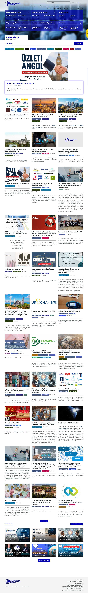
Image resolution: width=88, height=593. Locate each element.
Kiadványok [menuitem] (68, 6)
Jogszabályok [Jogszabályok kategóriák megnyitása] (62, 315)
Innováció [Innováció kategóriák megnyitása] (35, 355)
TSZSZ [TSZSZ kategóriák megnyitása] (61, 189)
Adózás (72, 49)
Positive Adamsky (19, 586)
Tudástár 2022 (79, 583)
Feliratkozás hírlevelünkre (75, 585)
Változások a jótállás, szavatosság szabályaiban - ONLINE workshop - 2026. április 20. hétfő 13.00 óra (69, 465)
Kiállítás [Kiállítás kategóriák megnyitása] (71, 155)
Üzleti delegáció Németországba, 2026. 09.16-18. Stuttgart (15, 150)
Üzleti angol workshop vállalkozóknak (21, 83)
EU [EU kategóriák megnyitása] (52, 315)
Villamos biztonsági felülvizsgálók (69, 311)
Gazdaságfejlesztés (42, 49)
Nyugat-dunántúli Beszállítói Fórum (16, 115)
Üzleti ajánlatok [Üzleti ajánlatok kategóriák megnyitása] (36, 121)
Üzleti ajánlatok (58, 49)
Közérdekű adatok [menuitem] (44, 6)
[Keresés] (48, 3)
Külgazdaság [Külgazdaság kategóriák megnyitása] (45, 119)
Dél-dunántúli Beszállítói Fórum (68, 389)
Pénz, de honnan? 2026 (12, 500)
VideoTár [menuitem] (65, 8)
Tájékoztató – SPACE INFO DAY (68, 423)
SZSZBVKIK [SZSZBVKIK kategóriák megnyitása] (45, 187)
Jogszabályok (33, 49)
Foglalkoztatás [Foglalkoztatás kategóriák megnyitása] (62, 506)
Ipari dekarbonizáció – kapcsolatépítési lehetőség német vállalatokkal (69, 352)
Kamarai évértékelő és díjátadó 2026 (70, 232)
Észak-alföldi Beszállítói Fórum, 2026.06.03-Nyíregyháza (42, 184)
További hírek (78, 43)
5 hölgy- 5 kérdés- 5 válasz (13, 351)
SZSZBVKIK (78, 49)
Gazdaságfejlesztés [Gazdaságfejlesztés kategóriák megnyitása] (36, 119)
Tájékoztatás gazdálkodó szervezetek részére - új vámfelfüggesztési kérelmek (17, 390)
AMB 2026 (24, 160)
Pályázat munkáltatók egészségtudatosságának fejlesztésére (70, 501)
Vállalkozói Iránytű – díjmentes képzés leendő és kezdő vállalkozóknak (68, 270)
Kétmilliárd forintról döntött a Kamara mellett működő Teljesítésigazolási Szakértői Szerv (70, 185)
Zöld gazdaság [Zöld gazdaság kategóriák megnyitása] (35, 357)
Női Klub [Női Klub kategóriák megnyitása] (7, 353)
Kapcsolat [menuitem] (79, 6)
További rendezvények (76, 523)
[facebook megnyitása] (81, 2)
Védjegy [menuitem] (49, 8)
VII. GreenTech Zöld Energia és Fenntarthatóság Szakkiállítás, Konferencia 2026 (68, 151)
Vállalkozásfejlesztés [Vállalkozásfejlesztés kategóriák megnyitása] (18, 85)
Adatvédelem (79, 579)
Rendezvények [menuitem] (57, 8)
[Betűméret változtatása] (76, 3)
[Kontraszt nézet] (73, 2)
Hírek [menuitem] (72, 8)
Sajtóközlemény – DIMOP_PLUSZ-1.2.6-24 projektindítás (43, 150)
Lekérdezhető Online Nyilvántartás (72, 586)
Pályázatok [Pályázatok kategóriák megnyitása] (45, 153)
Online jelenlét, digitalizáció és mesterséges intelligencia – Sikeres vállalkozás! (43, 390)
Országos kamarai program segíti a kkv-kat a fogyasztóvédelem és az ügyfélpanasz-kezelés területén (16, 465)
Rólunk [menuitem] (32, 6)
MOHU (26, 49)
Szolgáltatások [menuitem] (56, 6)
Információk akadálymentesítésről (72, 590)
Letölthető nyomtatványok (75, 581)
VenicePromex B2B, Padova (14, 269)
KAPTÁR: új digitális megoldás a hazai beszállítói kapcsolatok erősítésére (44, 424)
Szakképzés (50, 49)
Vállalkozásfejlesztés (9, 49)
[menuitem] (36, 6)
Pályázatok (66, 49)
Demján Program (19, 49)
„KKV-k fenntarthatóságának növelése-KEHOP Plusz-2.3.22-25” (16, 233)
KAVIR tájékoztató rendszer (75, 588)
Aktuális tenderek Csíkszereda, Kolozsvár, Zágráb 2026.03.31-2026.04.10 (42, 502)
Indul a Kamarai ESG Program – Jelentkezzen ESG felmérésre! (42, 351)
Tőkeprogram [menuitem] (79, 9)
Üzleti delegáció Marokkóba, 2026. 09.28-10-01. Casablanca (43, 115)
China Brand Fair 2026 (12, 423)
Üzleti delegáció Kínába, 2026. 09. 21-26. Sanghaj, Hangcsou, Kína (70, 115)
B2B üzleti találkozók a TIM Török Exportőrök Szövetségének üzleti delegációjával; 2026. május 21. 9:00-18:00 (16, 313)
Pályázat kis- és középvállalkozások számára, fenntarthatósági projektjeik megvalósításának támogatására (44, 233)
